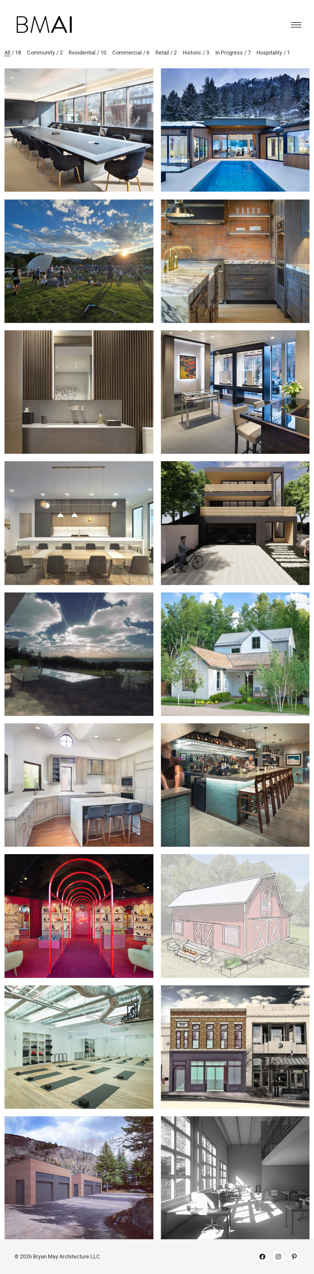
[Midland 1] (235, 130)
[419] (235, 272)
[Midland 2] (235, 534)
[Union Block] (235, 1058)
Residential (82, 53)
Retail (162, 53)
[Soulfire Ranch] (235, 927)
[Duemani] (235, 796)
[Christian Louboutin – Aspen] (79, 927)
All (7, 53)
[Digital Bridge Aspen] (79, 130)
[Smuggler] (235, 665)
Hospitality (269, 53)
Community (41, 53)
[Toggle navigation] (294, 24)
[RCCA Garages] (79, 1189)
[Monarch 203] (79, 403)
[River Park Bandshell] (79, 272)
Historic (192, 53)
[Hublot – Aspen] (235, 403)
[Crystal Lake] (79, 534)
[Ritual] (79, 1058)
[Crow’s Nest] (79, 665)
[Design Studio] (235, 1189)
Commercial (127, 53)
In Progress (229, 53)
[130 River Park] (79, 796)
